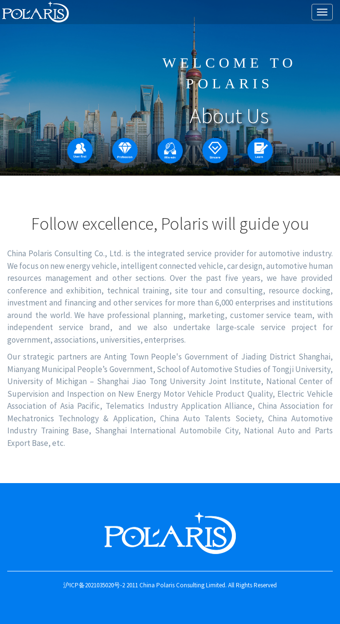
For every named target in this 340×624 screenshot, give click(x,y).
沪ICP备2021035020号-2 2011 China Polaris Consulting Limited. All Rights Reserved (170, 585)
